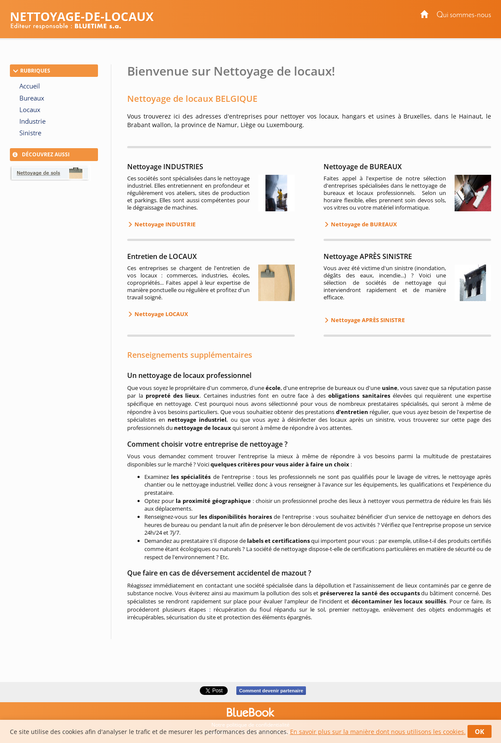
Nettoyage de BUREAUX (363, 224)
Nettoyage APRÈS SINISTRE (367, 320)
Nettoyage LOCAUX (160, 314)
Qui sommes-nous (464, 15)
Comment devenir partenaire (271, 690)
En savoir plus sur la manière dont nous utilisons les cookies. (378, 732)
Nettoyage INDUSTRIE (164, 224)
